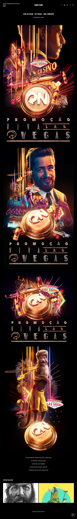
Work (4, 6)
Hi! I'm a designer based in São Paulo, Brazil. (11, 4)
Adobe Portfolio (41, 511)
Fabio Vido (38, 5)
